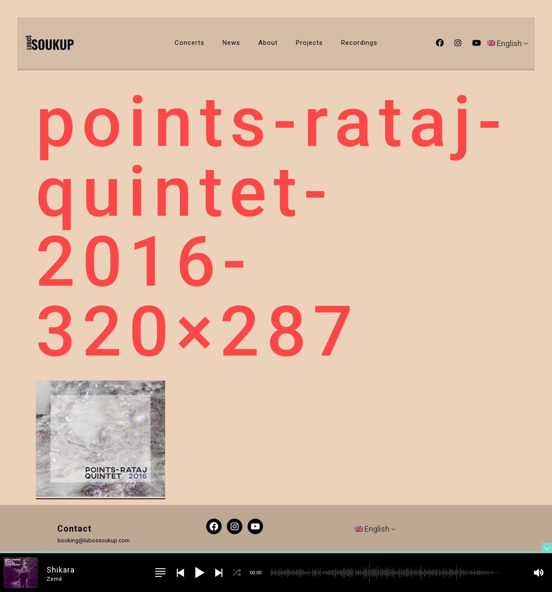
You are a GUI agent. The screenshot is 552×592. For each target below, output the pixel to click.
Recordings (359, 43)
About (268, 43)
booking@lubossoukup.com (93, 540)
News (231, 43)
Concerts (189, 43)
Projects (309, 43)
